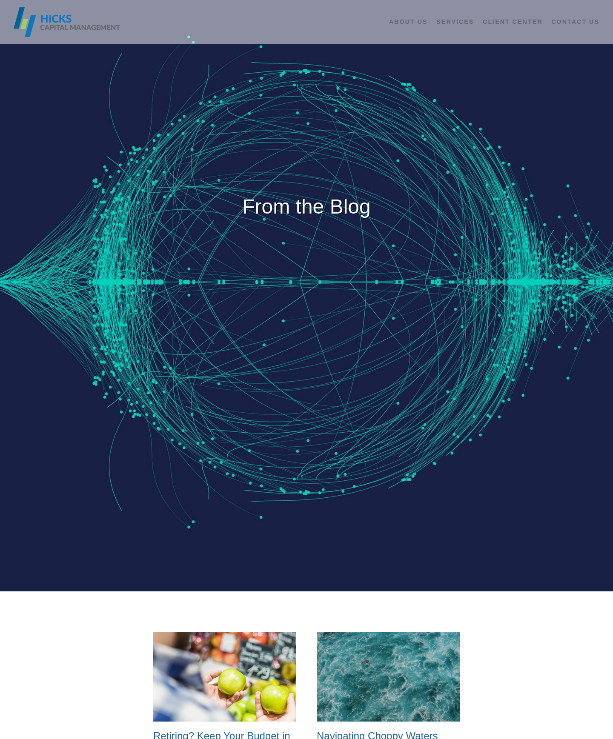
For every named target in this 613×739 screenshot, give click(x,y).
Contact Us (575, 21)
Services (455, 21)
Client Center (512, 21)
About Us (408, 21)
